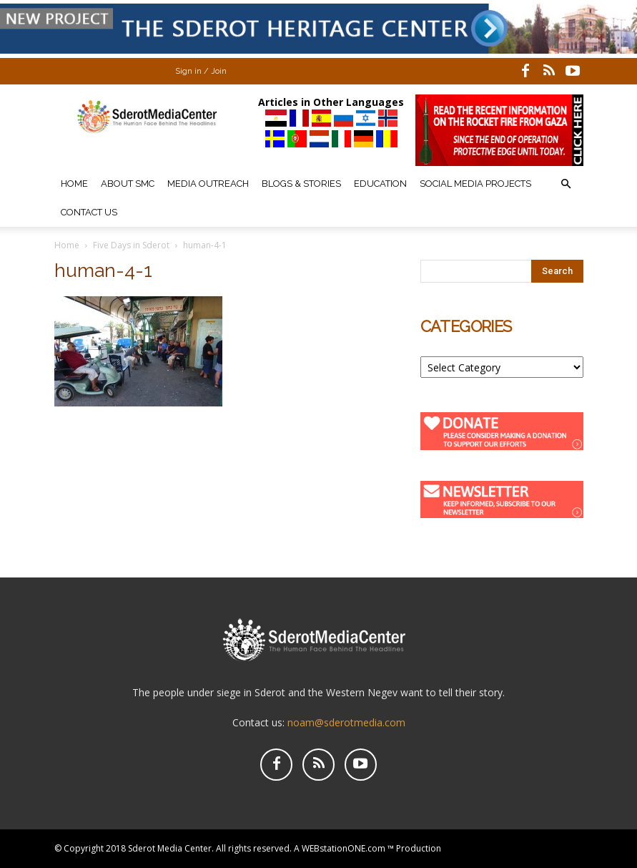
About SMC (127, 183)
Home (74, 183)
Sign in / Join (201, 71)
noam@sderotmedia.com (346, 722)
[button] (566, 184)
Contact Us (89, 212)
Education (380, 183)
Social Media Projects (475, 183)
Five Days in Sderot (131, 245)
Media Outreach (208, 183)
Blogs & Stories (301, 183)
